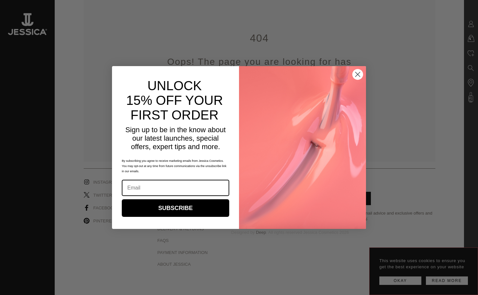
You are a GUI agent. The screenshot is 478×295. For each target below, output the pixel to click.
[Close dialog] (357, 74)
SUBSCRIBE (175, 208)
